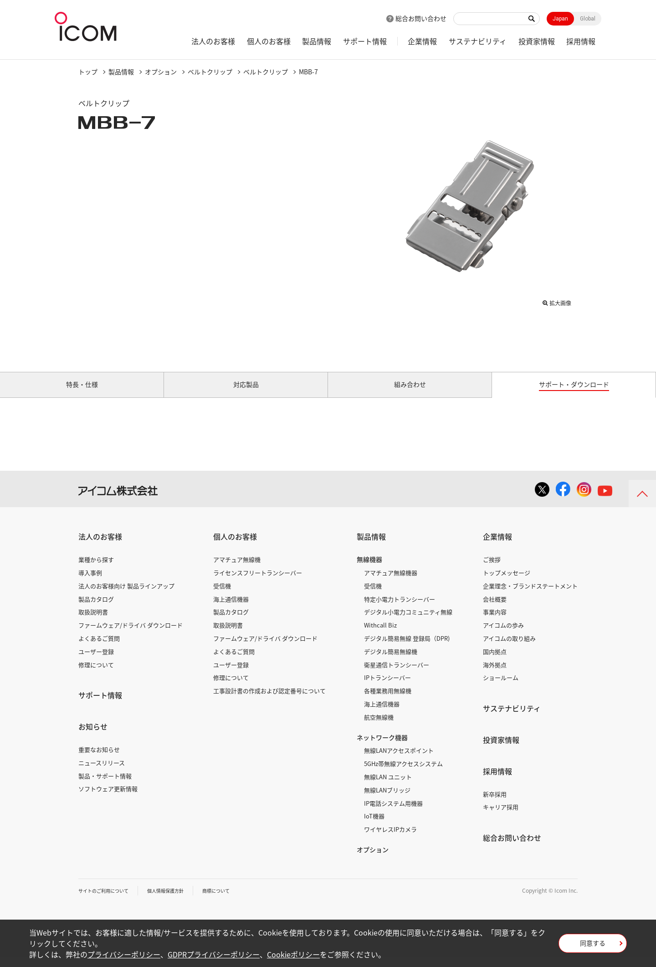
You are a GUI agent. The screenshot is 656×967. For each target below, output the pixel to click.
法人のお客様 (213, 41)
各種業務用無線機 (387, 701)
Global (587, 18)
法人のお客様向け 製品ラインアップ (126, 596)
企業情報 (422, 41)
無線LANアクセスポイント (399, 760)
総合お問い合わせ (420, 18)
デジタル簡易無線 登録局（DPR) (407, 648)
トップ (87, 71)
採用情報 (580, 41)
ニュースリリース (101, 773)
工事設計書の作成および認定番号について (269, 701)
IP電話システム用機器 (393, 813)
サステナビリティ (478, 41)
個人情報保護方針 (179, 901)
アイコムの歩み (503, 635)
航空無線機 (379, 727)
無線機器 (369, 569)
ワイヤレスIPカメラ (390, 839)
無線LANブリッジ (387, 800)
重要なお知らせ (99, 760)
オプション (161, 71)
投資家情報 (536, 41)
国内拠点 (495, 662)
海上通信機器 (231, 609)
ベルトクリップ (210, 71)
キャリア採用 (500, 817)
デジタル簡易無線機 (390, 662)
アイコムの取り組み (509, 648)
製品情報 (316, 41)
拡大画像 (556, 301)
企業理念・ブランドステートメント (530, 596)
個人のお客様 (269, 41)
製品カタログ (96, 609)
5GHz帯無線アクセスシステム (403, 774)
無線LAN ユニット (388, 787)
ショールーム (500, 688)
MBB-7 (308, 71)
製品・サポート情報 (105, 786)
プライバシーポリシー (123, 954)
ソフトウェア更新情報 (108, 799)
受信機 (222, 596)
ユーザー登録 (96, 662)
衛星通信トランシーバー (396, 674)
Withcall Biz (380, 635)
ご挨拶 (492, 570)
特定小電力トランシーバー (399, 609)
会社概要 (495, 609)
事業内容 (495, 622)
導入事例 (90, 583)
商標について (236, 901)
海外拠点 (495, 674)
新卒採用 (495, 804)
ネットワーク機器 (382, 747)
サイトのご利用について (108, 901)
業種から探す (96, 570)
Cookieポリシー (293, 954)
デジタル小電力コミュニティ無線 (408, 622)
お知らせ (93, 736)
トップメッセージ (506, 583)
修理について (96, 674)
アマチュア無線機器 (390, 583)
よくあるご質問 (99, 648)
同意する (592, 946)
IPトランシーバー (387, 688)
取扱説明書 (93, 622)
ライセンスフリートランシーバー (257, 583)
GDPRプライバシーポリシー (214, 954)
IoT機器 (374, 826)
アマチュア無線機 (237, 570)
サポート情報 (365, 41)
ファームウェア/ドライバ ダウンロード (130, 635)
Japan (560, 18)
